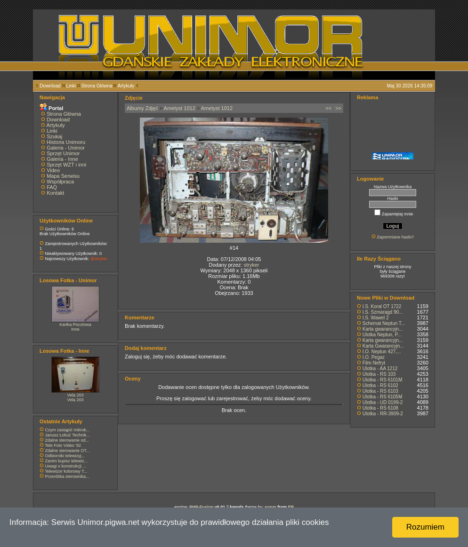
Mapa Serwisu (63, 176)
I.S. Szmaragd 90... (383, 312)
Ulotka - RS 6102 (380, 385)
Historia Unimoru (66, 142)
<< (328, 108)
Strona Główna (97, 85)
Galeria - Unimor (66, 148)
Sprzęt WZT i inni (66, 164)
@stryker (98, 258)
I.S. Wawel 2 (376, 317)
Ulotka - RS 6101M (382, 379)
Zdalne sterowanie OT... (67, 450)
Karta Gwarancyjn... (383, 346)
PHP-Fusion (201, 507)
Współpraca (60, 181)
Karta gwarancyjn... (383, 329)
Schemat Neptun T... (384, 323)
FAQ (52, 187)
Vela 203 (75, 395)
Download (50, 85)
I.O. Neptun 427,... (382, 351)
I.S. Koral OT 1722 (382, 306)
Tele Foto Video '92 (63, 445)
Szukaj (54, 136)
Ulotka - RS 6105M (382, 396)
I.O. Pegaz (374, 357)
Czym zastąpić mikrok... (67, 430)
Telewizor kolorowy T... (66, 471)
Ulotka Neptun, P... (382, 334)
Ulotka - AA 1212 (380, 368)
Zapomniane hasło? (395, 237)
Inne (75, 329)
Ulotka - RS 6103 (380, 391)
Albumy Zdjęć (142, 108)
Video (53, 170)
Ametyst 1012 (179, 108)
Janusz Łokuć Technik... (67, 435)
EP (291, 507)
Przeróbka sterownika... (67, 476)
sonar (270, 507)
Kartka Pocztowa (75, 324)
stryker (251, 265)
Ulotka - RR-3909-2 (383, 413)
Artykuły (126, 85)
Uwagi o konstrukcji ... (66, 466)
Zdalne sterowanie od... (67, 440)
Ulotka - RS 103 (379, 374)
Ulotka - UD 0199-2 (383, 402)
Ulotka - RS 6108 (380, 408)
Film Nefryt (374, 362)
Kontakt (55, 193)
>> (338, 108)
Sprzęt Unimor (63, 153)
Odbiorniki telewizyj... (65, 455)
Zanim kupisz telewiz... (66, 461)
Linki (71, 85)
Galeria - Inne (62, 159)
